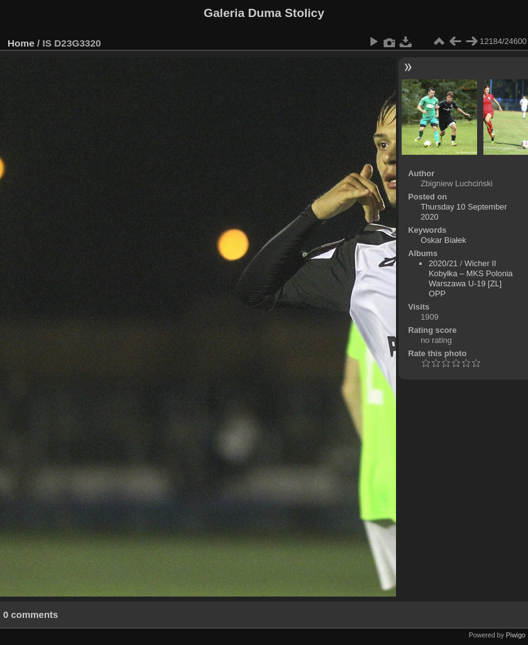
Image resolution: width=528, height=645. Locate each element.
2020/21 (443, 263)
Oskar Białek (443, 240)
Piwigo (515, 635)
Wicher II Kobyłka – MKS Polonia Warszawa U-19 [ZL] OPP (471, 278)
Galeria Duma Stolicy (264, 13)
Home (21, 43)
